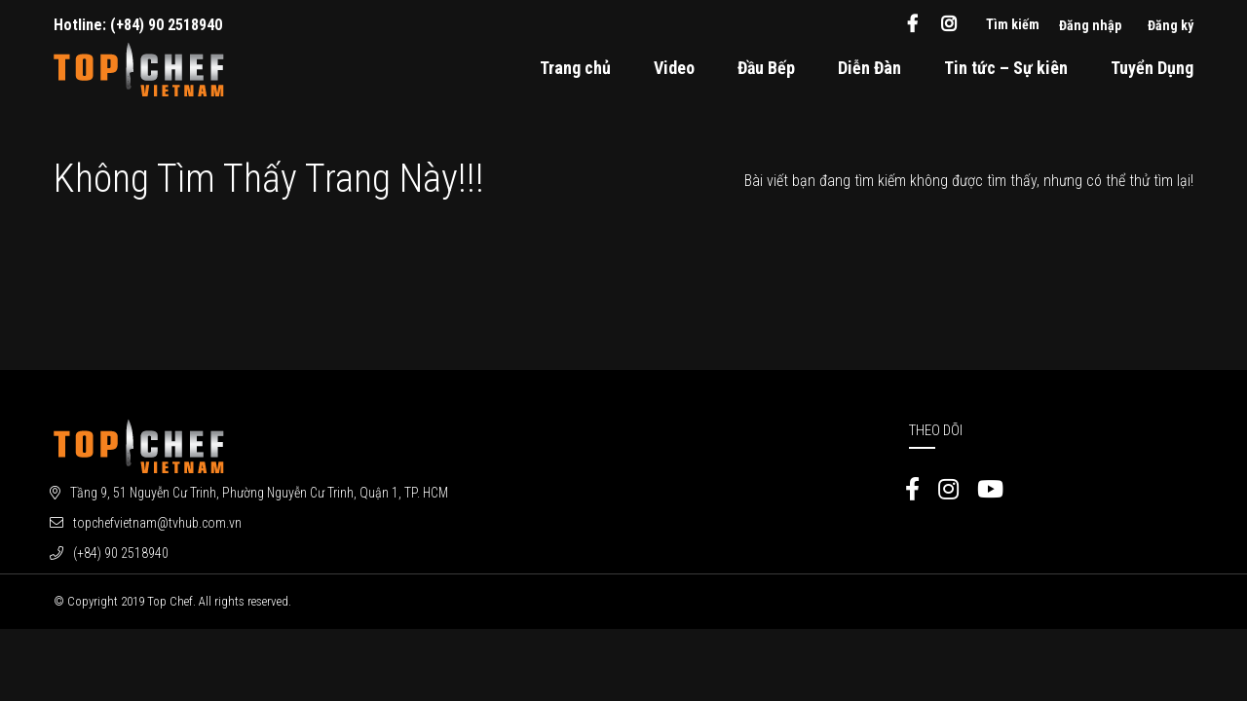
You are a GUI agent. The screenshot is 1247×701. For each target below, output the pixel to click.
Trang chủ (575, 67)
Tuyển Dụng (1152, 67)
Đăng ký (1170, 25)
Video (674, 67)
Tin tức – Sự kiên (1006, 67)
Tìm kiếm (1012, 24)
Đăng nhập (1090, 25)
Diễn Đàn (869, 67)
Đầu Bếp (766, 67)
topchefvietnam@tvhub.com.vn (157, 523)
